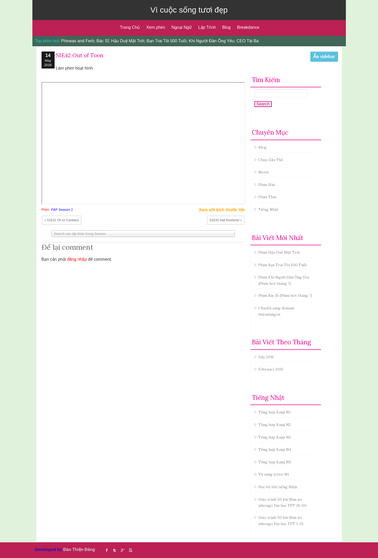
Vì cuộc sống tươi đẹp (189, 9)
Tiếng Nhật (268, 209)
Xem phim (155, 27)
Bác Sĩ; (103, 41)
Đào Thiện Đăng (79, 549)
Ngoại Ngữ (181, 27)
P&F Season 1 (62, 210)
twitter (115, 550)
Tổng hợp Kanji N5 (274, 462)
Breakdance (248, 27)
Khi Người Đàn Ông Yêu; (212, 41)
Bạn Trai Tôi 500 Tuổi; (167, 41)
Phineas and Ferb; (78, 41)
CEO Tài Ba (247, 41)
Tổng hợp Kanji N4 (274, 449)
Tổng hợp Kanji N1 (274, 412)
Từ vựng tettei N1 (273, 474)
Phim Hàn (266, 184)
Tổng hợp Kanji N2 (274, 424)
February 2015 (270, 369)
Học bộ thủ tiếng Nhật (277, 487)
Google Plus (122, 550)
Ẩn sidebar (324, 56)
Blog (226, 27)
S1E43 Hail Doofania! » (226, 220)
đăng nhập (77, 259)
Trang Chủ (130, 27)
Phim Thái (267, 197)
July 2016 (266, 357)
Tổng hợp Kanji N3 (274, 437)
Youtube (130, 550)
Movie (263, 172)
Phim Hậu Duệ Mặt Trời (279, 252)
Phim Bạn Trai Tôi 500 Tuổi (282, 265)
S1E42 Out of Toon (79, 55)
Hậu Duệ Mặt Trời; (128, 41)
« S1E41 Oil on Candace (61, 220)
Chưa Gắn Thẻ (270, 159)
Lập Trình (207, 27)
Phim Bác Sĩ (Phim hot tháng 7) (285, 295)
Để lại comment (67, 247)
